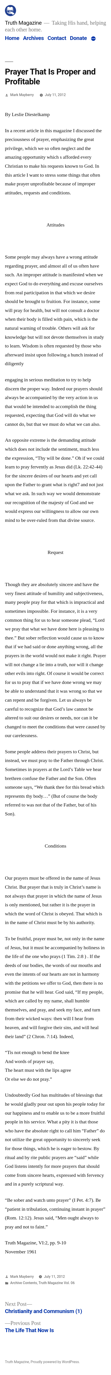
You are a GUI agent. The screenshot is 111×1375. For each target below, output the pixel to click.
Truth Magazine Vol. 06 (57, 1283)
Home (12, 38)
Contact (57, 38)
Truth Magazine (23, 23)
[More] (93, 39)
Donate (78, 38)
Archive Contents (23, 1283)
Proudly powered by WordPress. (55, 1362)
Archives (33, 38)
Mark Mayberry (22, 95)
